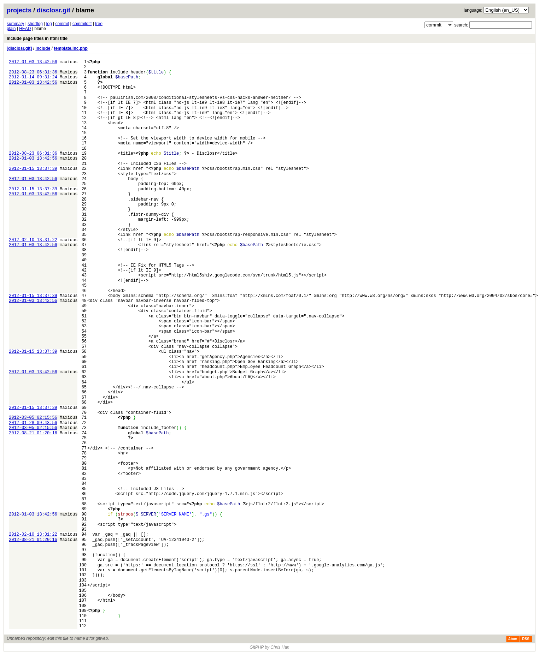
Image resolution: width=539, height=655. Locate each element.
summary (15, 23)
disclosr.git (53, 10)
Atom (512, 639)
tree (98, 23)
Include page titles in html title (37, 38)
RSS (525, 639)
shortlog (35, 23)
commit (62, 23)
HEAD (25, 28)
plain (11, 28)
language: (473, 10)
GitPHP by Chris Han (269, 647)
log (49, 23)
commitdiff (82, 23)
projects (19, 10)
